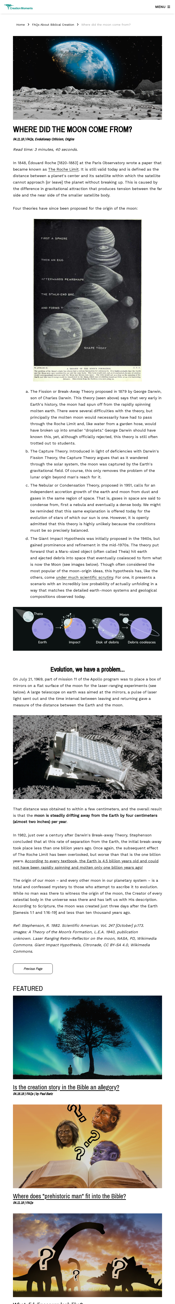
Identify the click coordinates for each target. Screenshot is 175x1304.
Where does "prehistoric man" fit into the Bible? (69, 1196)
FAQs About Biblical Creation (53, 24)
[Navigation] (163, 7)
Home (20, 24)
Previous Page (33, 968)
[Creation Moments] (18, 6)
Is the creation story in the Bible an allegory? (66, 1087)
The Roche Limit (63, 169)
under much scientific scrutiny (84, 577)
